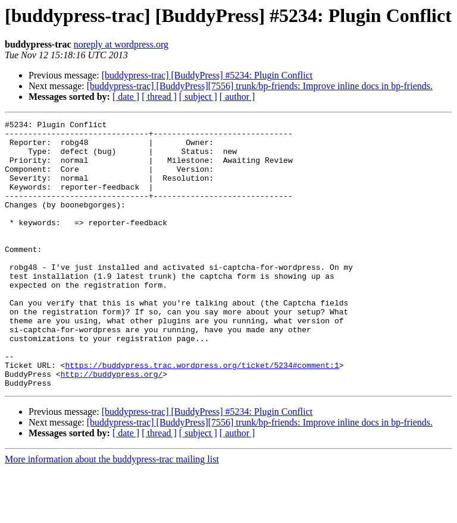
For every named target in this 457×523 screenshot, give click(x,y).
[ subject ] (198, 97)
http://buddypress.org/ (112, 425)
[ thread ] (159, 97)
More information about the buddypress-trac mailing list (112, 513)
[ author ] (237, 97)
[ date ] (125, 97)
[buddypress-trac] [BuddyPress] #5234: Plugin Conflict (207, 75)
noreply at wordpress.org (121, 44)
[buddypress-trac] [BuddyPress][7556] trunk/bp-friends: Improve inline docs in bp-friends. (260, 86)
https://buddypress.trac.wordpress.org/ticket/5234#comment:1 (202, 414)
